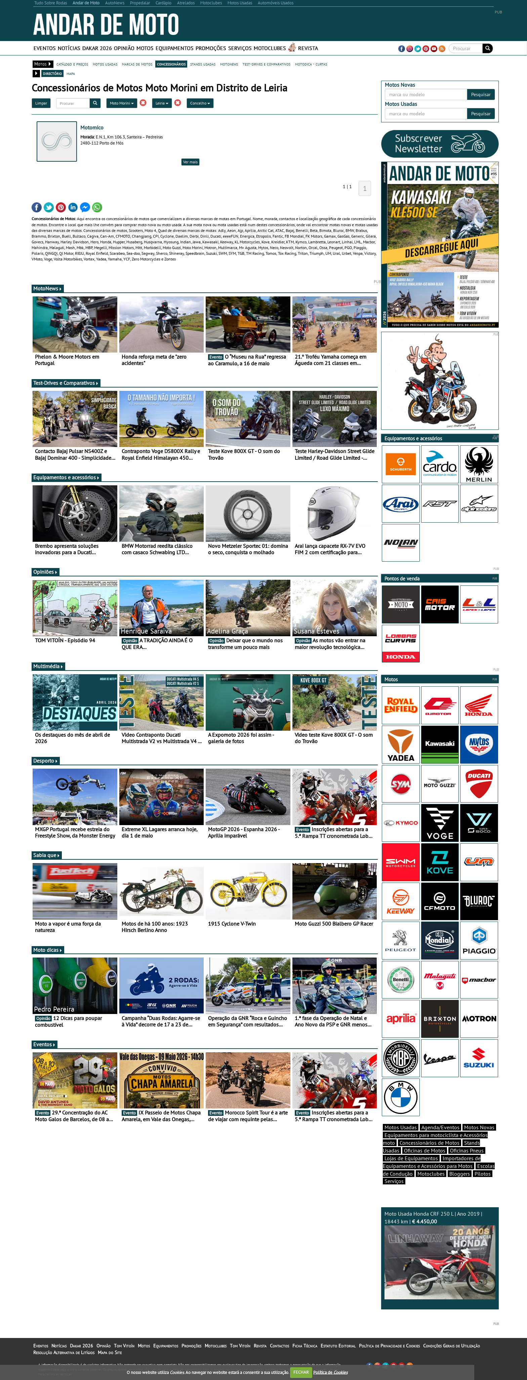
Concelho (200, 103)
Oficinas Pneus (467, 1150)
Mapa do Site (110, 1352)
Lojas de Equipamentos (411, 1158)
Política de (330, 1372)
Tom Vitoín (124, 1346)
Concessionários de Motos (429, 1142)
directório (52, 73)
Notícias (69, 48)
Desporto (45, 760)
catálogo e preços (72, 64)
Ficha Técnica (304, 1346)
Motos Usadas (400, 1127)
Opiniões (45, 571)
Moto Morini (122, 103)
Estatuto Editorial (338, 1346)
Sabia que (46, 855)
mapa (71, 73)
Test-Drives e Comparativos (66, 382)
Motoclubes (270, 48)
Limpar (41, 103)
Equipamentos (175, 48)
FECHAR (301, 1372)
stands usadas (202, 64)
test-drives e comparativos (266, 64)
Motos (145, 48)
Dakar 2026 (97, 48)
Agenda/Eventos (440, 1127)
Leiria (162, 103)
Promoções (211, 48)
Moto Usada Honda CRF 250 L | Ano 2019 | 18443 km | (439, 1254)
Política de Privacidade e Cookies (389, 1346)
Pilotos (483, 1173)
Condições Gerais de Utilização (451, 1346)
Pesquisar (481, 94)
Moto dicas (48, 949)
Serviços (240, 48)
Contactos (279, 1346)
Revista (308, 48)
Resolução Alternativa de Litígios (63, 1352)
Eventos (45, 48)
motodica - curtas (311, 64)
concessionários (171, 64)
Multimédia (48, 666)
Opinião (124, 48)
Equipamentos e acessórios (66, 477)
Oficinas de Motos (424, 1150)
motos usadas (105, 64)
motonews (229, 64)
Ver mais (190, 161)
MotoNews (47, 288)
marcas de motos (137, 64)
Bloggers (459, 1173)
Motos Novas (479, 1127)
